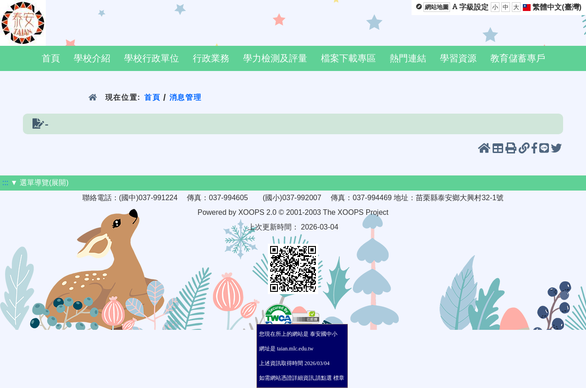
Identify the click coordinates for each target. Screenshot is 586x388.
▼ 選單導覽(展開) (40, 182)
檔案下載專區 (348, 58)
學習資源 (458, 58)
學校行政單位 (151, 58)
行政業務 (211, 58)
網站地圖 (437, 7)
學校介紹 (92, 58)
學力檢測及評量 (275, 58)
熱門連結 (408, 58)
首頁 (51, 58)
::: (5, 182)
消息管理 (186, 97)
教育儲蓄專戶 (517, 58)
